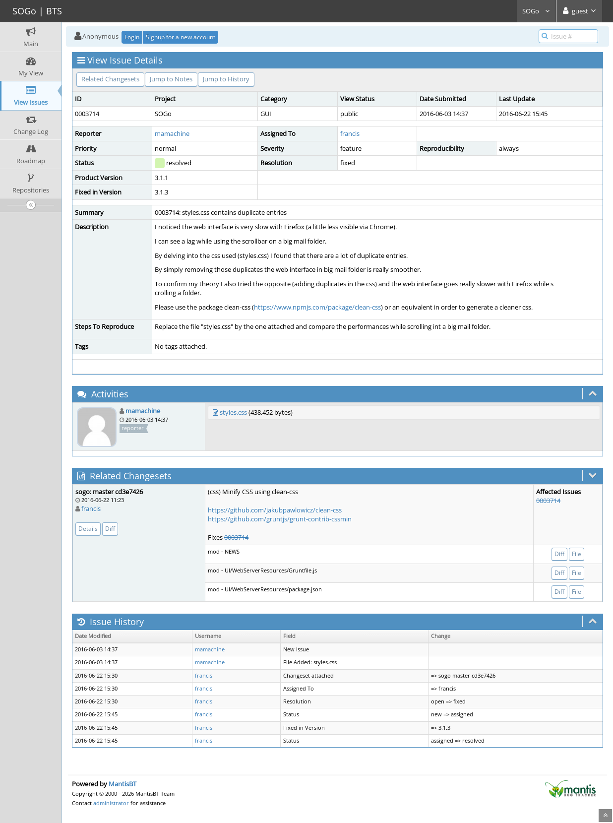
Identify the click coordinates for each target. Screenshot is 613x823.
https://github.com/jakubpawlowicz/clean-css (275, 510)
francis (350, 133)
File (576, 554)
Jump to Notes (171, 78)
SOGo (536, 10)
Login (131, 37)
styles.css (233, 412)
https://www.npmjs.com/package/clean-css (317, 307)
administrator (111, 803)
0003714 (236, 537)
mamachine (172, 133)
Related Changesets (110, 78)
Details (88, 528)
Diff (110, 528)
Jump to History (226, 78)
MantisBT (122, 783)
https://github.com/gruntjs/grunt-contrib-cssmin (280, 518)
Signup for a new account (180, 37)
